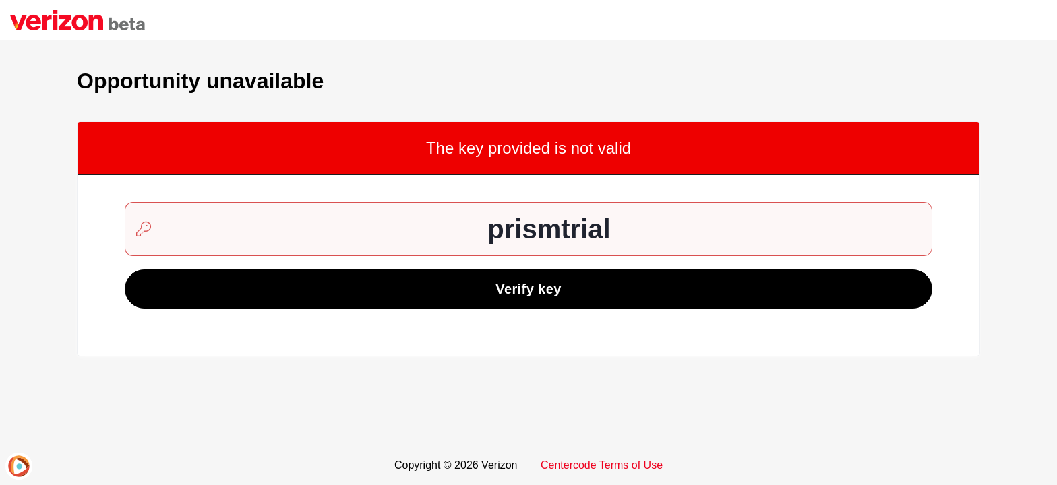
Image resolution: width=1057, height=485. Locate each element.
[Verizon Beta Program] (77, 20)
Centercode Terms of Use (602, 465)
